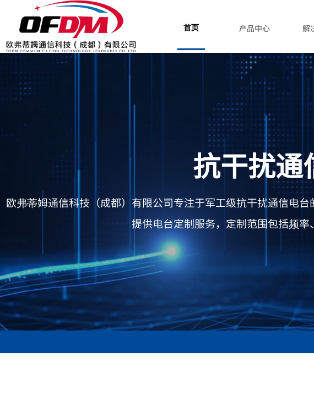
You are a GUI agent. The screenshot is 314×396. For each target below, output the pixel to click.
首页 (191, 28)
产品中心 (254, 28)
